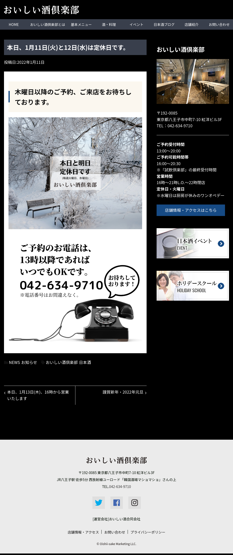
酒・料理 (109, 24)
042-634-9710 (180, 125)
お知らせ (29, 362)
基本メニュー (81, 24)
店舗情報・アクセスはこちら (192, 210)
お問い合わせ (219, 24)
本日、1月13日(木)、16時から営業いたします (39, 396)
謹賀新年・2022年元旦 (122, 393)
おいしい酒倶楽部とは (47, 24)
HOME (14, 24)
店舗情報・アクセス (83, 533)
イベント (136, 24)
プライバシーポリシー (147, 533)
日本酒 (85, 362)
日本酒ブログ (164, 24)
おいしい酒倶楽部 (62, 362)
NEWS (14, 362)
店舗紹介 (192, 24)
